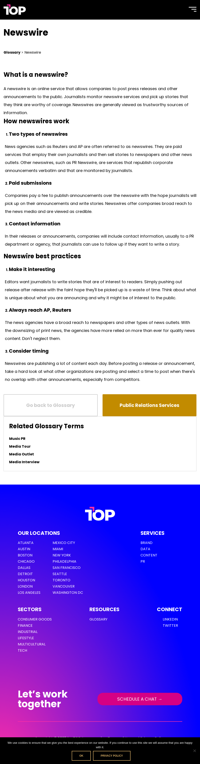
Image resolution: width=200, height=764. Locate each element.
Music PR (17, 438)
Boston (25, 555)
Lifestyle (26, 638)
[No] (194, 750)
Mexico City (64, 542)
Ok (81, 755)
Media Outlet (21, 454)
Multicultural (32, 644)
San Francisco (67, 567)
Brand (146, 542)
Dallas (24, 567)
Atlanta (26, 542)
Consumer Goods (35, 619)
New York (62, 555)
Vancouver (64, 586)
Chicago (26, 561)
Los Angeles (29, 592)
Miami (58, 549)
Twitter (170, 625)
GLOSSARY (98, 619)
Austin (24, 549)
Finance (25, 625)
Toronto (61, 580)
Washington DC (68, 592)
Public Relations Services (149, 405)
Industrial (28, 631)
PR (143, 561)
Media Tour (20, 446)
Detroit (25, 573)
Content (149, 555)
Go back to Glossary (50, 405)
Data (145, 549)
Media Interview (24, 462)
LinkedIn (170, 619)
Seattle (60, 573)
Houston (26, 580)
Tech (22, 650)
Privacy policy (112, 755)
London (25, 586)
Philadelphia (64, 561)
